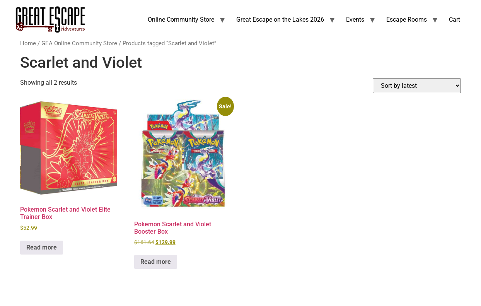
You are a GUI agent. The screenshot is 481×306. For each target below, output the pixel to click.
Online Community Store (181, 19)
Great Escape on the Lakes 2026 (280, 19)
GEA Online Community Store (79, 43)
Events (355, 19)
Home (28, 43)
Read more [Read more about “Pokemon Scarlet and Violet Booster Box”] (155, 261)
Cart (454, 19)
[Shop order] (417, 85)
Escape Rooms (406, 19)
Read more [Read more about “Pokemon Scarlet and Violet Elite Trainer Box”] (41, 247)
